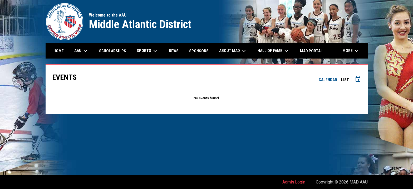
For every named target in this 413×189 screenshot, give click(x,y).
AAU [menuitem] (81, 51)
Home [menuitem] (58, 51)
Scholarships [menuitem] (114, 50)
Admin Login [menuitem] (293, 182)
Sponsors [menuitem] (199, 51)
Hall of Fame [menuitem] (273, 51)
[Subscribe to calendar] (358, 79)
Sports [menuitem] (147, 51)
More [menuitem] (351, 51)
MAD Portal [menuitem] (311, 51)
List (345, 79)
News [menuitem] (174, 51)
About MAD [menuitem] (233, 51)
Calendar (328, 79)
